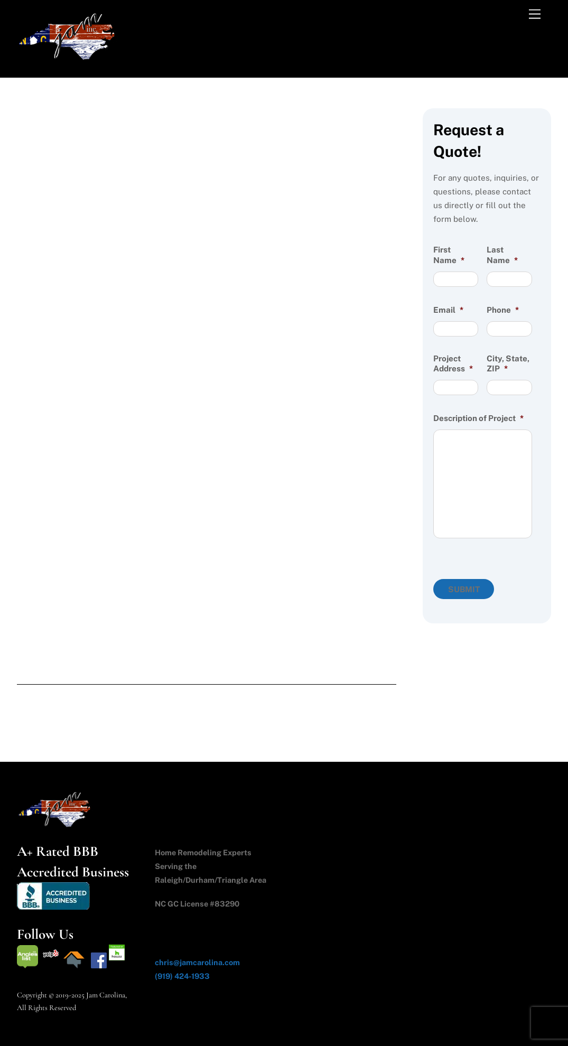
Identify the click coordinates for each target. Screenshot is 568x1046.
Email (448, 309)
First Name (448, 255)
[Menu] (534, 14)
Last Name (502, 255)
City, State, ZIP (508, 363)
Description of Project (478, 418)
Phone (503, 309)
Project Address (453, 363)
